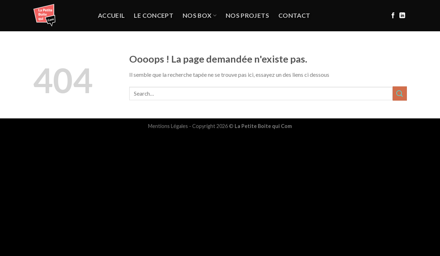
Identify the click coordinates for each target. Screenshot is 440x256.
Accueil (111, 15)
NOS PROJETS (247, 15)
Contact (294, 15)
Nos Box (199, 15)
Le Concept (153, 15)
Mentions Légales (168, 126)
